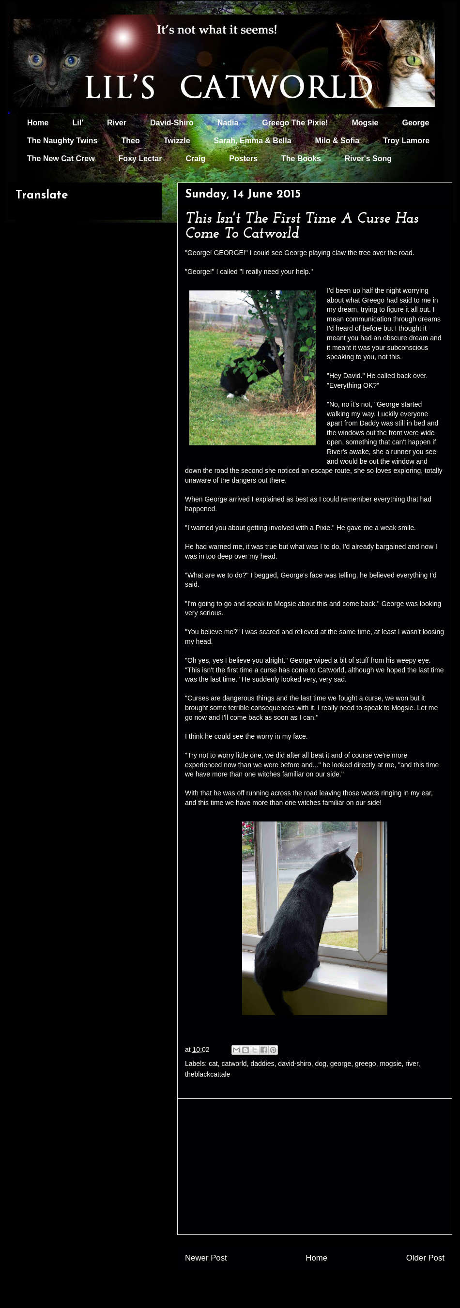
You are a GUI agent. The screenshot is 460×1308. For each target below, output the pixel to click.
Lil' (77, 123)
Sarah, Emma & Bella (252, 141)
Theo (130, 141)
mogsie (390, 1063)
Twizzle (177, 141)
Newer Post (206, 1257)
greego (365, 1063)
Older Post (425, 1257)
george (341, 1063)
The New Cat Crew (61, 158)
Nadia (228, 123)
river (411, 1063)
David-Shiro (172, 123)
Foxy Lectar (140, 158)
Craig (195, 158)
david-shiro (294, 1063)
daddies (262, 1063)
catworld (234, 1063)
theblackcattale (207, 1074)
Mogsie (365, 123)
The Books (301, 158)
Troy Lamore (406, 141)
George (415, 123)
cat (213, 1063)
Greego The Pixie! (295, 123)
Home (37, 123)
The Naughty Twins (62, 141)
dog (320, 1063)
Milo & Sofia (337, 141)
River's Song (368, 158)
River (116, 123)
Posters (243, 158)
